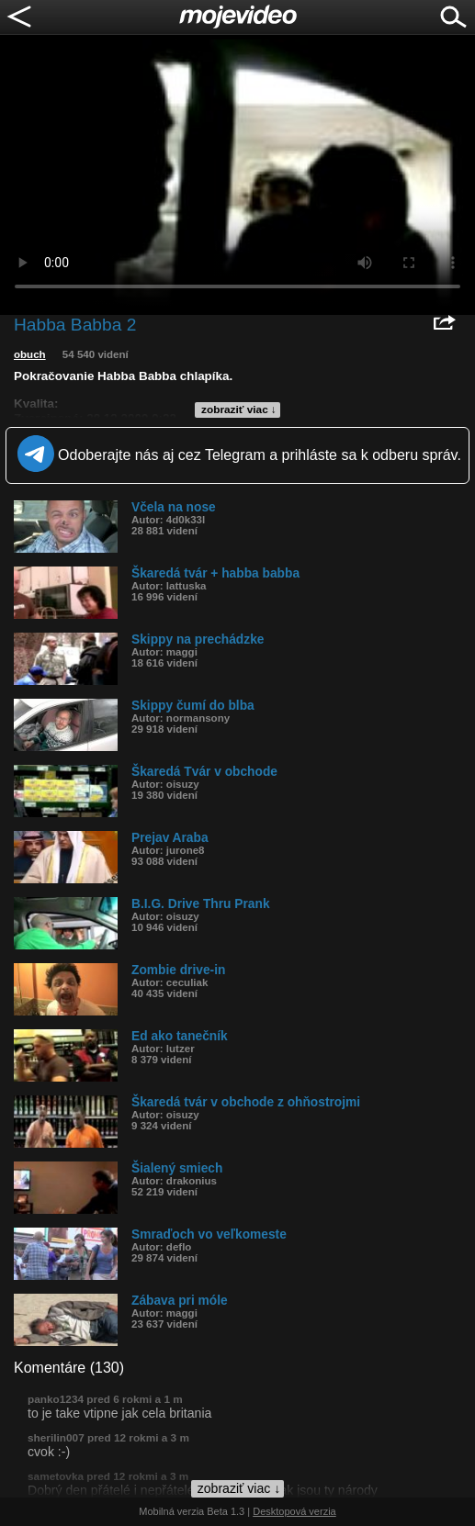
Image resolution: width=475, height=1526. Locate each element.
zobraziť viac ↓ (239, 409)
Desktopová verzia (294, 1511)
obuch (30, 354)
